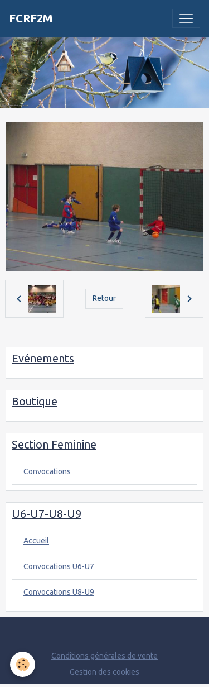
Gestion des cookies (104, 671)
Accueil (36, 540)
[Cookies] (22, 664)
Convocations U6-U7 (58, 566)
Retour (104, 298)
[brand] (31, 18)
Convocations (47, 471)
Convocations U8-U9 (58, 592)
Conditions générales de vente (104, 655)
